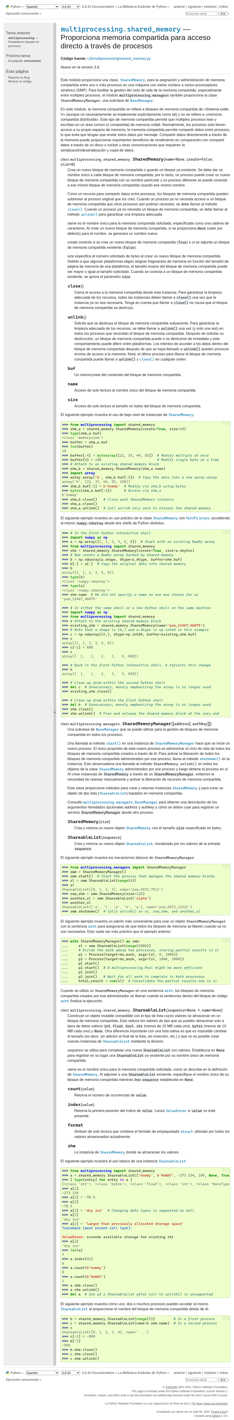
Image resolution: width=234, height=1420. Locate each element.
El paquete (24, 61)
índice (223, 6)
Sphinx (216, 1415)
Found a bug (218, 1411)
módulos (210, 6)
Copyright (171, 1387)
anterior (179, 6)
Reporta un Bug (18, 77)
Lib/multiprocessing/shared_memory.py (119, 58)
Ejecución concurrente (22, 13)
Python (16, 6)
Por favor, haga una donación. (209, 1403)
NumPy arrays (197, 518)
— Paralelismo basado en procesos (23, 42)
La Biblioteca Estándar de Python (142, 6)
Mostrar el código (20, 81)
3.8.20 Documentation (98, 6)
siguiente (194, 6)
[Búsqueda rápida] (201, 14)
